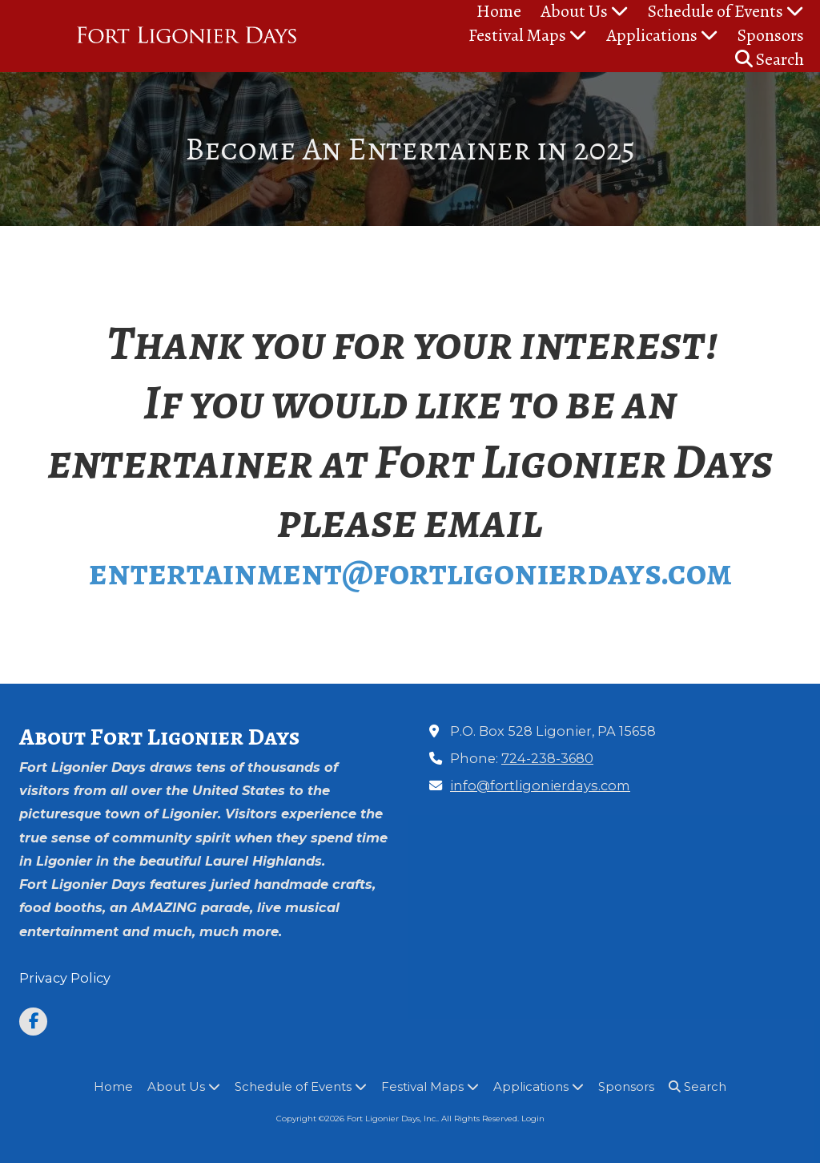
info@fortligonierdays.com (540, 785)
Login (533, 1118)
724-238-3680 (547, 758)
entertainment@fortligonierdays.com (410, 572)
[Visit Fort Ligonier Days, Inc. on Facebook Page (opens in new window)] (33, 1022)
